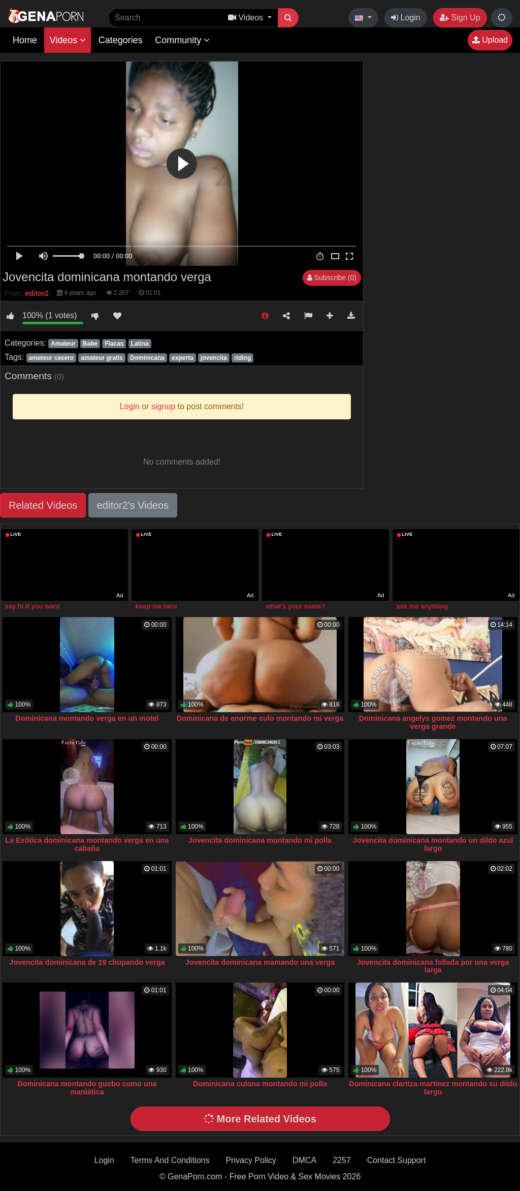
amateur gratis (102, 357)
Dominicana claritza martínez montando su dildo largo (433, 1088)
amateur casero (51, 357)
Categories (121, 40)
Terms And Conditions (170, 1160)
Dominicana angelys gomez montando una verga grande (433, 722)
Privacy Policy (250, 1160)
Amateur (63, 343)
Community (182, 40)
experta (182, 357)
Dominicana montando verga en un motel (86, 718)
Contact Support (396, 1160)
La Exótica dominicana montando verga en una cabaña (87, 844)
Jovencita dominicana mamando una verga (260, 962)
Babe (90, 343)
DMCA (304, 1160)
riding (242, 357)
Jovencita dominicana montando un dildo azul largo (433, 844)
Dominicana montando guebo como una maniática (86, 1088)
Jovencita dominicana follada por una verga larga (433, 966)
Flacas (114, 343)
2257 (342, 1160)
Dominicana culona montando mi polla (260, 1084)
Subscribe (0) (331, 277)
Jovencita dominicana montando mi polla (260, 840)
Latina (140, 343)
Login (405, 17)
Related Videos (43, 505)
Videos (67, 40)
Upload (490, 40)
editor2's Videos (133, 505)
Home (25, 40)
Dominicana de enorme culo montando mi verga (260, 718)
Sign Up (460, 17)
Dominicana (147, 357)
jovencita (214, 357)
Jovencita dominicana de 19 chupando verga (87, 962)
